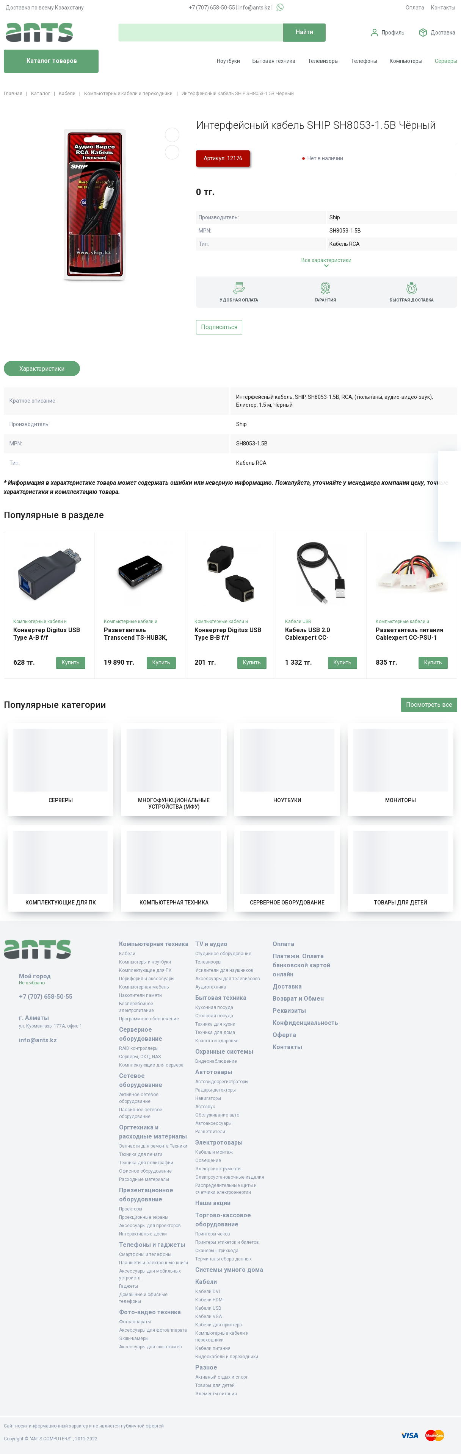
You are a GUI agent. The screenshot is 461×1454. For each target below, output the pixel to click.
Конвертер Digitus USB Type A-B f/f (46, 633)
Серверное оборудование (287, 903)
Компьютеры (406, 61)
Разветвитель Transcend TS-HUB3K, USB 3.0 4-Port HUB (135, 637)
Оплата (415, 8)
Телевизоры (323, 61)
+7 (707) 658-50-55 (212, 8)
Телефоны (364, 61)
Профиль (393, 33)
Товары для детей (400, 903)
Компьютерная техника (174, 903)
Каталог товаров (43, 61)
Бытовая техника (273, 61)
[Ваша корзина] (449, 462)
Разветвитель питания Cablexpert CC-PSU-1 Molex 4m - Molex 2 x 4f (409, 637)
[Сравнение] (449, 507)
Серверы (446, 61)
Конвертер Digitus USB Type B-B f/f (227, 633)
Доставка (443, 33)
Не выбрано (34, 982)
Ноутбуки (228, 61)
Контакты (443, 8)
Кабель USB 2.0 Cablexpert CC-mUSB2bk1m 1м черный (319, 637)
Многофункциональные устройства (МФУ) (174, 803)
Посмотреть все (429, 704)
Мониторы (400, 800)
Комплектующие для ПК (60, 903)
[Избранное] (449, 484)
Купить (71, 662)
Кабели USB (298, 621)
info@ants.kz (254, 8)
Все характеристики (326, 260)
